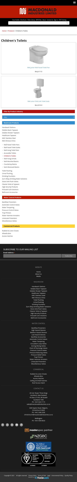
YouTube (16, 424)
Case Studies (16, 20)
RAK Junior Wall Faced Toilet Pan (38, 68)
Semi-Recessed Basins (11, 167)
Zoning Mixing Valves (38, 346)
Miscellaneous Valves (9, 221)
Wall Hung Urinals (10, 159)
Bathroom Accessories (10, 192)
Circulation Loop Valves (38, 344)
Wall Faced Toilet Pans (11, 145)
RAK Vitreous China (8, 141)
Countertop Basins (10, 164)
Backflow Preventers (9, 202)
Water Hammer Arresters (11, 215)
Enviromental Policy (57, 475)
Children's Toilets (10, 156)
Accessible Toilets (10, 153)
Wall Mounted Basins (11, 161)
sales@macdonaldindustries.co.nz (38, 404)
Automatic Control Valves (11, 205)
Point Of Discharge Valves (38, 348)
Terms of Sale (42, 475)
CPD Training (62, 20)
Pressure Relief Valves (38, 355)
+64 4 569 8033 (40, 421)
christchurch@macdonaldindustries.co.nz (38, 415)
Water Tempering (8, 207)
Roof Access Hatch (38, 383)
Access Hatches (7, 236)
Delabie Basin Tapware (10, 130)
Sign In (56, 20)
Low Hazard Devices (38, 335)
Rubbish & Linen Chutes (10, 231)
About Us (38, 274)
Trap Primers (6, 213)
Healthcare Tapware (9, 135)
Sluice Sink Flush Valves (10, 181)
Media (38, 276)
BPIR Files (39, 20)
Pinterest (21, 424)
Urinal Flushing (7, 173)
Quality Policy (69, 475)
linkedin (12, 424)
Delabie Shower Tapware (10, 133)
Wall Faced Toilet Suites (12, 147)
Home (4, 31)
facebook (2, 424)
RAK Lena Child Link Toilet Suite (38, 101)
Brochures (23, 20)
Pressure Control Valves (10, 210)
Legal (48, 475)
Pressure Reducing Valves (38, 353)
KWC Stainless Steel (9, 138)
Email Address (9, 253)
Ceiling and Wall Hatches (38, 381)
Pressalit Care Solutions (10, 190)
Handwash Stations (8, 127)
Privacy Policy (32, 475)
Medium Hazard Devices (38, 332)
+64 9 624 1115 (40, 402)
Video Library (31, 20)
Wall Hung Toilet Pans (11, 150)
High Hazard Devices (38, 330)
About (44, 20)
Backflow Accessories (38, 337)
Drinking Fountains (8, 176)
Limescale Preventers (9, 218)
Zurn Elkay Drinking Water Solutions (14, 179)
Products (11, 31)
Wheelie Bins (6, 233)
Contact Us (50, 20)
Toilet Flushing (7, 171)
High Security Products (10, 187)
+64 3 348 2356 (40, 412)
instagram (7, 424)
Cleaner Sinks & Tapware (10, 184)
